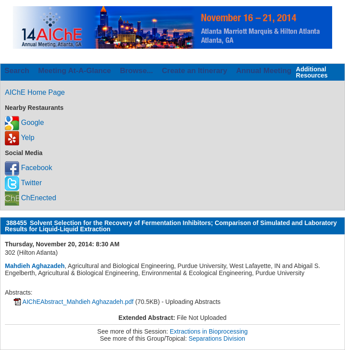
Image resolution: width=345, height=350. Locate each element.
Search (16, 70)
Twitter (23, 183)
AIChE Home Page (35, 92)
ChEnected (30, 198)
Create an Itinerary (194, 70)
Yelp (20, 137)
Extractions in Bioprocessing (209, 331)
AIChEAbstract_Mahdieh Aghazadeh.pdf (78, 301)
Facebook (28, 167)
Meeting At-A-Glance (74, 70)
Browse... (136, 70)
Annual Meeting (263, 70)
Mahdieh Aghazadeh (35, 265)
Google (24, 122)
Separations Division (216, 338)
